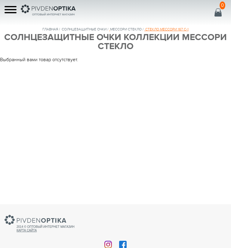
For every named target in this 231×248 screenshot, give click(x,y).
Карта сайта (27, 230)
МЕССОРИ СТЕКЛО (126, 29)
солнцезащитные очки (84, 29)
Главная (50, 29)
